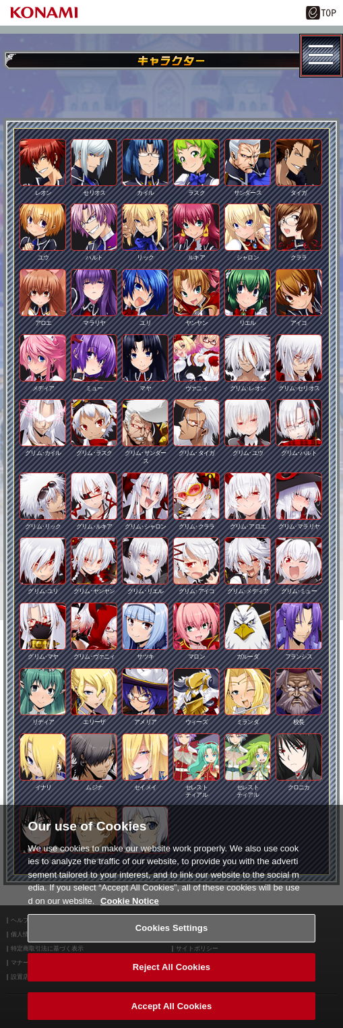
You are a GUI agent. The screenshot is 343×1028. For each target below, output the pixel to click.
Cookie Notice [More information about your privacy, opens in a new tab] (129, 911)
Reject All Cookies (171, 978)
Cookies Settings (171, 939)
